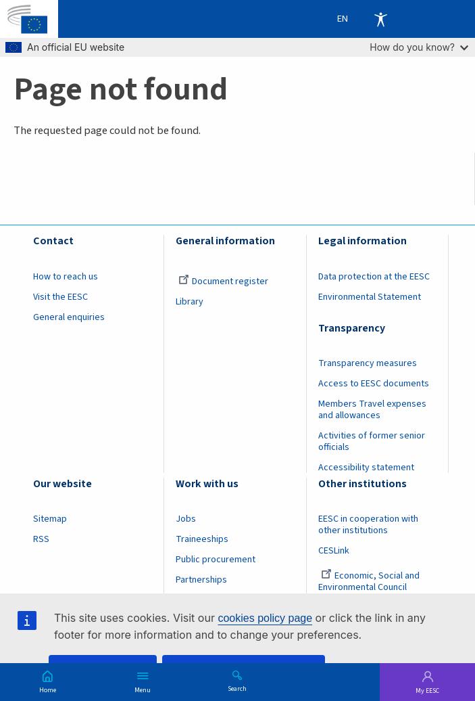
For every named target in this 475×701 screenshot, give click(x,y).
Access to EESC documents (373, 383)
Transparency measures (367, 363)
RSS (41, 539)
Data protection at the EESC (374, 277)
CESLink (333, 551)
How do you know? (419, 47)
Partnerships (201, 580)
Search (237, 688)
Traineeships (202, 539)
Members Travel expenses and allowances (372, 409)
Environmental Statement (369, 297)
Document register (223, 281)
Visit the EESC (60, 297)
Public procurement (215, 559)
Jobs (186, 519)
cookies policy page (265, 618)
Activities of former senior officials (371, 441)
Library (189, 302)
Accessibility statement (366, 467)
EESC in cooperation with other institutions (368, 524)
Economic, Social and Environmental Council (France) (369, 587)
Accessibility (380, 19)
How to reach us (65, 277)
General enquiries (69, 317)
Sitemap (50, 519)
